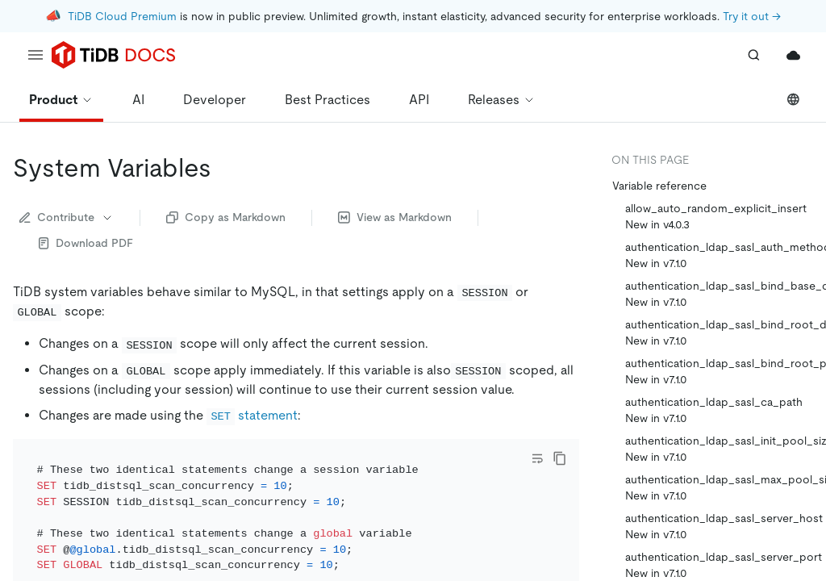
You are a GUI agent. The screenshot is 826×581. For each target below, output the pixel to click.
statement (252, 415)
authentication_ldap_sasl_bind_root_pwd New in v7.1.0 (719, 371)
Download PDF (86, 242)
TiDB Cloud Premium (122, 16)
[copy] (560, 458)
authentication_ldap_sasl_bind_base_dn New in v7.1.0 (719, 293)
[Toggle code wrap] (537, 458)
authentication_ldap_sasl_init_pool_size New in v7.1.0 (719, 448)
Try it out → (752, 16)
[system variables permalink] (224, 168)
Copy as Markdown (226, 217)
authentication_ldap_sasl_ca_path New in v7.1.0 (714, 409)
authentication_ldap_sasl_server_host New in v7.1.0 (719, 526)
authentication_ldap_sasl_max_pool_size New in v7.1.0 (719, 487)
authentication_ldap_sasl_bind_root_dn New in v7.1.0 (719, 332)
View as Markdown (395, 217)
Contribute (66, 217)
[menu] (35, 55)
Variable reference (659, 185)
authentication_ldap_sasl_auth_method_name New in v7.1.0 (719, 255)
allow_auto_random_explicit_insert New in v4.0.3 (716, 216)
